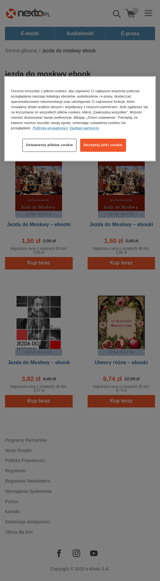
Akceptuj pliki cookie (103, 145)
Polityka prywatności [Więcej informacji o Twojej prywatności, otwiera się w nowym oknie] (50, 128)
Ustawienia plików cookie (49, 145)
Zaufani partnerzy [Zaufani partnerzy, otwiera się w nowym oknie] (84, 128)
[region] (80, 118)
